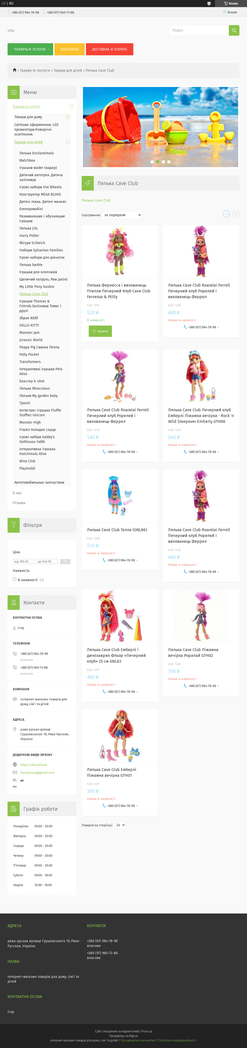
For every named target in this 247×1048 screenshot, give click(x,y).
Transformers (30, 362)
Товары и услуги (30, 49)
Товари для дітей (68, 70)
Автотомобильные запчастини (39, 482)
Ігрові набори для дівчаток (42, 257)
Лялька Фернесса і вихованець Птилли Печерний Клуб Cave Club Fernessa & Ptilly (118, 291)
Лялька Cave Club (96, 200)
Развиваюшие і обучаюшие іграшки (42, 218)
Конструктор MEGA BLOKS (40, 194)
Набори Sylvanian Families (41, 250)
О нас (17, 493)
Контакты (69, 49)
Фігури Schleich (32, 243)
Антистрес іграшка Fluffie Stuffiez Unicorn (40, 412)
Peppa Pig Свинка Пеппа (39, 347)
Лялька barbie (31, 265)
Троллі (24, 403)
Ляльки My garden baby (38, 396)
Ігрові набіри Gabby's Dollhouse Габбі (37, 439)
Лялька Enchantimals (36, 153)
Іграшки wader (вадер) (38, 168)
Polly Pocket (29, 354)
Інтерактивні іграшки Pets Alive (41, 371)
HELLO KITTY (29, 325)
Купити (103, 331)
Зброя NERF (28, 318)
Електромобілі (31, 209)
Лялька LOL (28, 228)
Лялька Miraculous (34, 388)
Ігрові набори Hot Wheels (40, 187)
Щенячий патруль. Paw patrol (43, 279)
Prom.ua (146, 1031)
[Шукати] (234, 30)
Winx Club (27, 461)
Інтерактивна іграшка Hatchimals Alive (37, 451)
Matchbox (27, 160)
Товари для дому (28, 117)
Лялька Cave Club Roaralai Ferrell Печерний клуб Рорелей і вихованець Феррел (199, 291)
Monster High (30, 422)
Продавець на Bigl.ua (123, 1036)
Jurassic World (30, 340)
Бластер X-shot (31, 381)
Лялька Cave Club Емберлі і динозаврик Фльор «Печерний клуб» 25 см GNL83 (116, 655)
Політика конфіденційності (178, 1040)
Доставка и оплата (109, 49)
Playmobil (27, 468)
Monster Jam (29, 333)
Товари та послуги (35, 70)
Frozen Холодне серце (37, 430)
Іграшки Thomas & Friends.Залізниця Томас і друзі (40, 306)
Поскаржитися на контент (138, 1040)
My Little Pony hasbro (36, 287)
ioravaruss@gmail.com (37, 772)
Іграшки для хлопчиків (38, 272)
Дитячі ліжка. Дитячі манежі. (43, 202)
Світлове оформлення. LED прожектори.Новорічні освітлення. (36, 129)
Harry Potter (29, 236)
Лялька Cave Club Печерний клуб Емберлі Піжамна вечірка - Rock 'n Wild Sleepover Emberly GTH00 (201, 415)
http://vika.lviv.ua (33, 765)
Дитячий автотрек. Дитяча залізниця (41, 177)
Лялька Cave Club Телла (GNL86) (117, 529)
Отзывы (19, 503)
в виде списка (235, 215)
